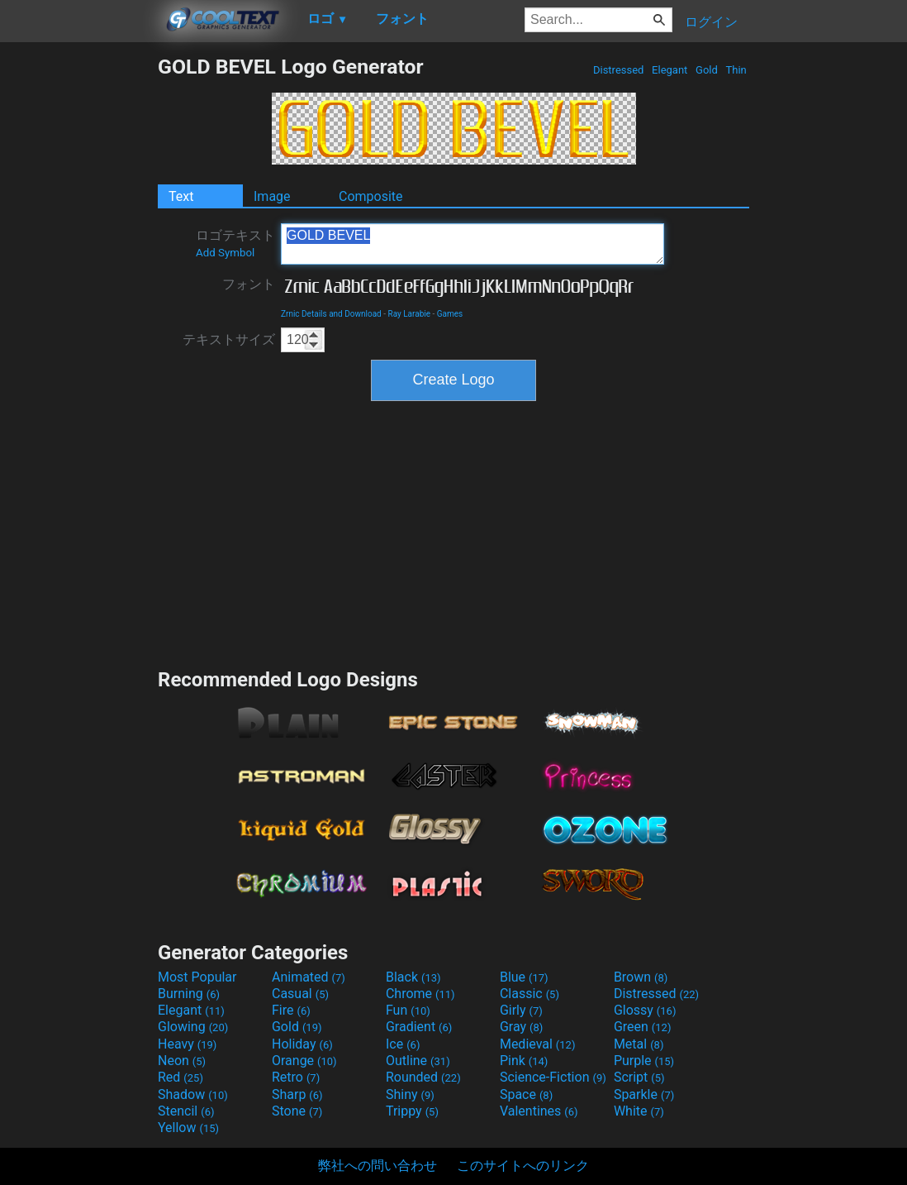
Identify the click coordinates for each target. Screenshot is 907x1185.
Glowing (193, 1026)
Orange (304, 1060)
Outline (418, 1060)
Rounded (423, 1077)
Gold (706, 70)
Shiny (410, 1094)
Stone (297, 1111)
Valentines (539, 1111)
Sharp (297, 1094)
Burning (189, 993)
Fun (408, 1010)
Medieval (538, 1044)
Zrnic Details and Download (331, 313)
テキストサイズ (229, 339)
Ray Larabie (408, 313)
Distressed (619, 70)
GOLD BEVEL (472, 244)
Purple (644, 1060)
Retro (296, 1077)
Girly (521, 1010)
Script (639, 1077)
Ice (403, 1044)
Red (180, 1077)
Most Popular (197, 977)
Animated (308, 977)
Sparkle (644, 1094)
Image (272, 196)
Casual (300, 993)
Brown (640, 977)
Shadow (193, 1094)
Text (181, 196)
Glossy (645, 1010)
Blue (524, 977)
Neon (182, 1060)
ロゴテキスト (235, 243)
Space (526, 1094)
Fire (291, 1010)
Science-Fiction (553, 1077)
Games (450, 313)
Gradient (419, 1026)
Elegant (670, 70)
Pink (524, 1060)
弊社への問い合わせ (377, 1165)
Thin (736, 70)
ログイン (711, 22)
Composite (371, 196)
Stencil (186, 1111)
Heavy (187, 1044)
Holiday (302, 1044)
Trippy (412, 1111)
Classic (529, 993)
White (639, 1111)
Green (643, 1026)
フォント (248, 284)
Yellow (188, 1127)
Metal (639, 1044)
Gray (521, 1026)
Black (413, 977)
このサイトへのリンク (523, 1165)
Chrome (420, 993)
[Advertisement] (78, 303)
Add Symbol (225, 252)
